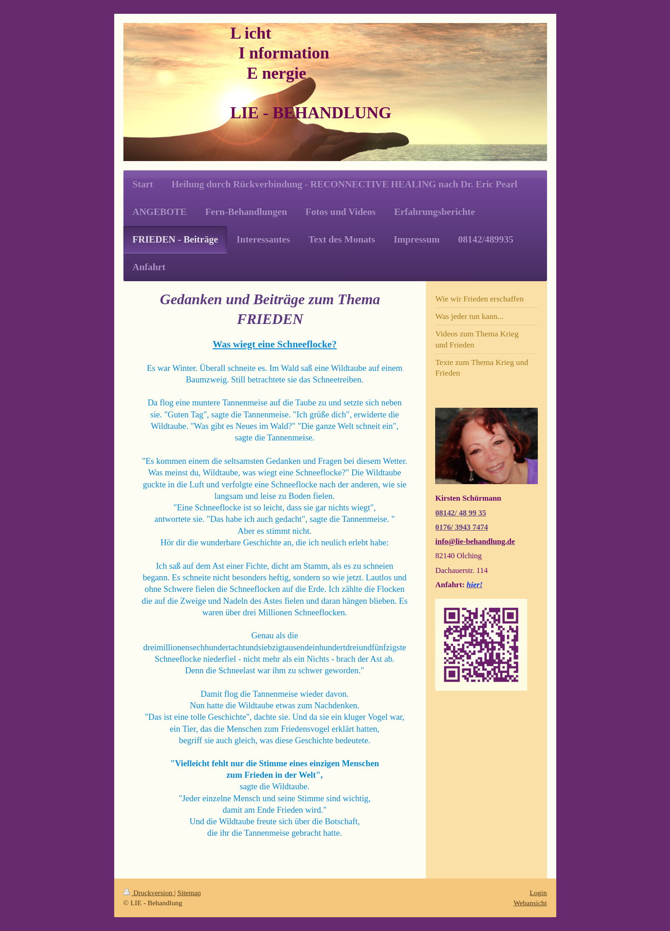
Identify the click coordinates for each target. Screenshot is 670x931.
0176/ (445, 527)
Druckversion (149, 892)
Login (538, 892)
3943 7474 (471, 527)
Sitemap (189, 892)
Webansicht (530, 903)
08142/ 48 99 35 (460, 513)
